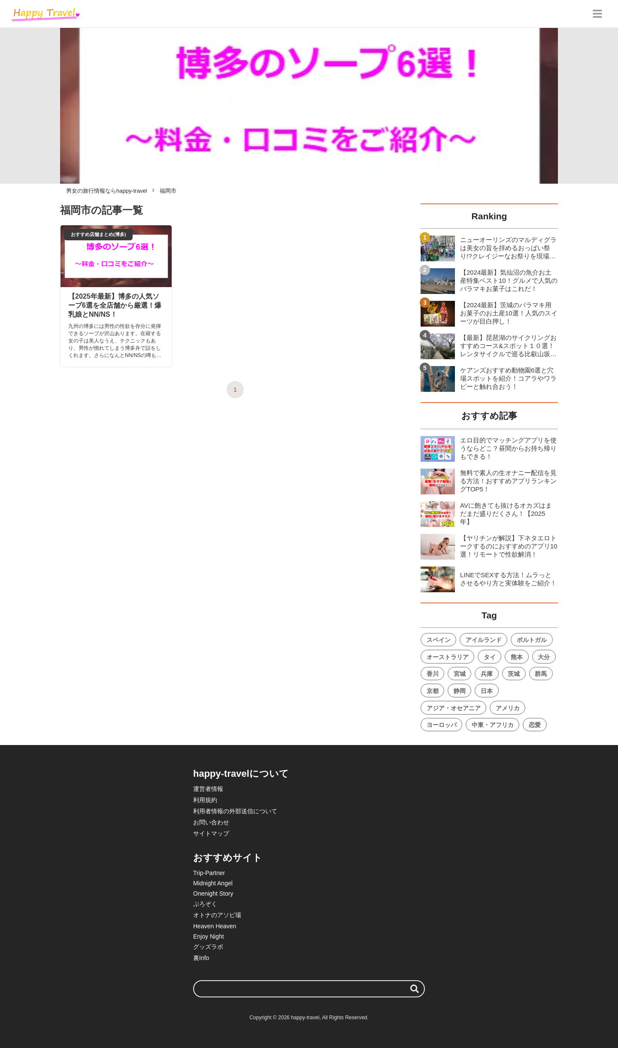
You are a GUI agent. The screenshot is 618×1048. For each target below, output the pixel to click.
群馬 (541, 673)
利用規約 (205, 800)
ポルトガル (532, 639)
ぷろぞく (205, 903)
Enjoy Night (208, 936)
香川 (433, 673)
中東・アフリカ (493, 724)
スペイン (439, 639)
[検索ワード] (309, 989)
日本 (487, 691)
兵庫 (487, 673)
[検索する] (414, 989)
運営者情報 (208, 788)
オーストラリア (448, 657)
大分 (544, 657)
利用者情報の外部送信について (235, 811)
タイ (490, 657)
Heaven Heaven (214, 926)
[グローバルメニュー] (597, 13)
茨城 (514, 673)
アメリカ (508, 708)
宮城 (460, 673)
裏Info (201, 957)
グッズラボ (208, 946)
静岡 (460, 691)
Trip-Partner (209, 872)
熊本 (517, 657)
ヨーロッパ (442, 724)
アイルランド (484, 639)
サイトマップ (211, 833)
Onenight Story (213, 893)
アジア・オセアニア (454, 708)
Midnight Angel (213, 883)
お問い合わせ (211, 822)
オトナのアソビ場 (217, 915)
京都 (433, 691)
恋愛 (535, 724)
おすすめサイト (227, 857)
